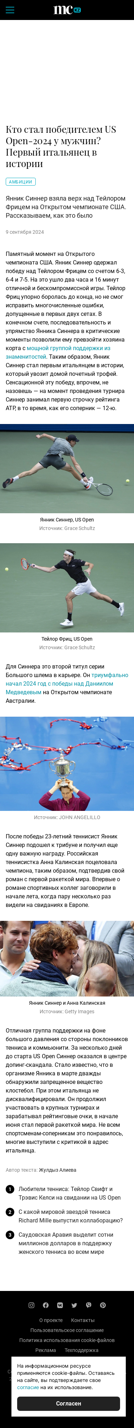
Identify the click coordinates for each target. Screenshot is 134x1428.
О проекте (51, 1320)
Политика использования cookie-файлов (67, 1340)
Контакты (83, 1320)
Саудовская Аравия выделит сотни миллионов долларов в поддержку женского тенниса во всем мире (66, 1243)
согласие (28, 1387)
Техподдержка (82, 1350)
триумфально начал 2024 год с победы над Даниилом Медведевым (67, 684)
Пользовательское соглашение (67, 1330)
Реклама (45, 1350)
